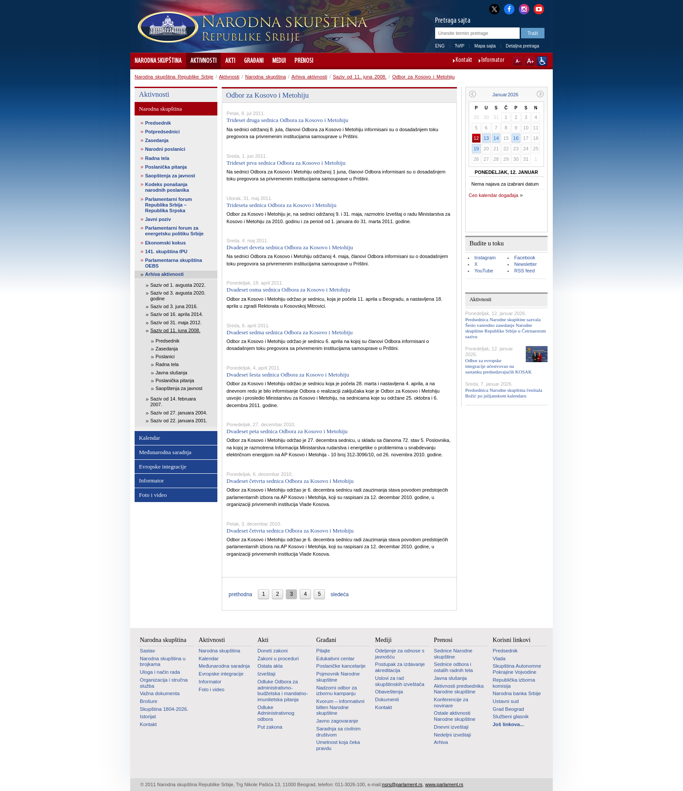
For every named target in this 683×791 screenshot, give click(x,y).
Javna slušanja (171, 372)
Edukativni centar (335, 658)
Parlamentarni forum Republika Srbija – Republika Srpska (168, 205)
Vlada (499, 658)
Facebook (524, 257)
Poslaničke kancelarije (340, 666)
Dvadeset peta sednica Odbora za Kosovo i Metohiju (287, 431)
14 (496, 138)
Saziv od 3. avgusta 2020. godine (178, 295)
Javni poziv (158, 219)
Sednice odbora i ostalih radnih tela (453, 667)
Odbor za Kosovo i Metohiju (423, 76)
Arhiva (441, 742)
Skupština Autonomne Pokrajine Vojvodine (517, 669)
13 (486, 138)
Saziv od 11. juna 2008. (359, 76)
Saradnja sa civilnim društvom (338, 731)
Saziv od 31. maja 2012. (176, 322)
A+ (530, 61)
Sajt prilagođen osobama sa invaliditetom (542, 61)
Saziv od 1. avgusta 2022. (178, 285)
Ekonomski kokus (165, 242)
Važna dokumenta (159, 693)
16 (515, 138)
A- (518, 61)
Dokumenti (387, 699)
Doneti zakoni (272, 650)
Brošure (148, 701)
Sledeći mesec (540, 94)
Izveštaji (266, 673)
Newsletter (525, 264)
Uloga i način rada (160, 672)
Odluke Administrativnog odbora (275, 713)
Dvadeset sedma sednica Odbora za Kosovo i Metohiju (290, 332)
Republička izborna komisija (514, 683)
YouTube (483, 270)
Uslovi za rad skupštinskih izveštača (399, 681)
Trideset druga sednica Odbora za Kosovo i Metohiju (287, 120)
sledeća (339, 594)
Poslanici (165, 356)
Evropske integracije (162, 466)
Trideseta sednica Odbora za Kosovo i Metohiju (281, 205)
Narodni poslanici (165, 149)
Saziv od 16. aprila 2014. (176, 314)
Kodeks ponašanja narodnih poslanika (167, 187)
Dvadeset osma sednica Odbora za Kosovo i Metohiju (288, 289)
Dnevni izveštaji (451, 727)
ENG (440, 46)
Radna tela (157, 158)
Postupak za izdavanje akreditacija (400, 667)
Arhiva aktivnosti (309, 76)
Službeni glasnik (511, 716)
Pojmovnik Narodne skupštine (338, 676)
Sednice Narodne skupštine (453, 653)
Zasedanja (157, 140)
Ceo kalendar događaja (493, 195)
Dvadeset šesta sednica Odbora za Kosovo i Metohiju (288, 374)
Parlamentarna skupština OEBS (173, 263)
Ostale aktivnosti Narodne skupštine (454, 716)
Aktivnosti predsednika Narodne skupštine (459, 689)
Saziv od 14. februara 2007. (173, 401)
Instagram (485, 257)
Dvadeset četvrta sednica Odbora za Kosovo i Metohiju (290, 481)
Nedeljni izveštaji (452, 734)
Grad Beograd (508, 709)
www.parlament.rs (444, 784)
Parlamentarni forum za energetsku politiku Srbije (174, 230)
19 (476, 148)
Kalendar (149, 438)
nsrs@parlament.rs (402, 784)
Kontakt (464, 61)
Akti (230, 61)
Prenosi (303, 61)
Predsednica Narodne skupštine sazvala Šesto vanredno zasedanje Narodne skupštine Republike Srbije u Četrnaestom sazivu (505, 328)
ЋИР (459, 46)
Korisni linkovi (512, 639)
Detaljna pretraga (522, 46)
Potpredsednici (162, 131)
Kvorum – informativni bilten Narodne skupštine (340, 707)
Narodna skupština (158, 61)
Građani (254, 61)
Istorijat (148, 716)
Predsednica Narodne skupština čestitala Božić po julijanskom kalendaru (503, 392)
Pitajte (323, 650)
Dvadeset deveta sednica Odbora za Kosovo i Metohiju (290, 247)
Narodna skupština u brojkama (163, 661)
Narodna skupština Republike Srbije (174, 76)
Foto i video (153, 495)
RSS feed (524, 270)
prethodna (240, 594)
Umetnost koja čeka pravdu (338, 745)
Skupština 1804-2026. (164, 709)
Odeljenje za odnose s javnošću (399, 653)
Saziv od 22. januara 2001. (178, 420)
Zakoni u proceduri (278, 658)
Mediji (279, 61)
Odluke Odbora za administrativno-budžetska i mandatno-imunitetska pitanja (282, 690)
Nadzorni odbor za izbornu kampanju (336, 690)
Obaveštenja (389, 691)
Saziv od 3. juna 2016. (174, 306)
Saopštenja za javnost (170, 175)
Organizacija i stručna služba (164, 683)
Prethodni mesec (472, 94)
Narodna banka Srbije (517, 693)
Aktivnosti (203, 61)
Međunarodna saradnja (165, 452)
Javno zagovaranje (337, 720)
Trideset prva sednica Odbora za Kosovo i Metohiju (286, 163)
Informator (492, 61)
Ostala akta (270, 666)
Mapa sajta (485, 46)
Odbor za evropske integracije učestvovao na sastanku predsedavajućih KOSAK (498, 366)
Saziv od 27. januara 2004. (178, 412)
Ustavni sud (506, 701)
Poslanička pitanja (166, 167)
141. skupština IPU (166, 251)
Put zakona (269, 727)
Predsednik (158, 123)
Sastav (147, 650)
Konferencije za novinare (451, 702)
